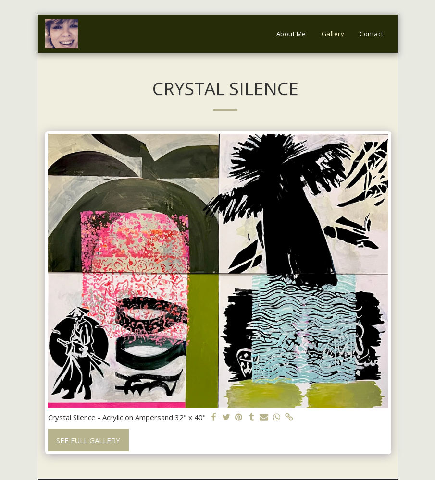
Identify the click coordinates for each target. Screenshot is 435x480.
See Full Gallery (88, 440)
